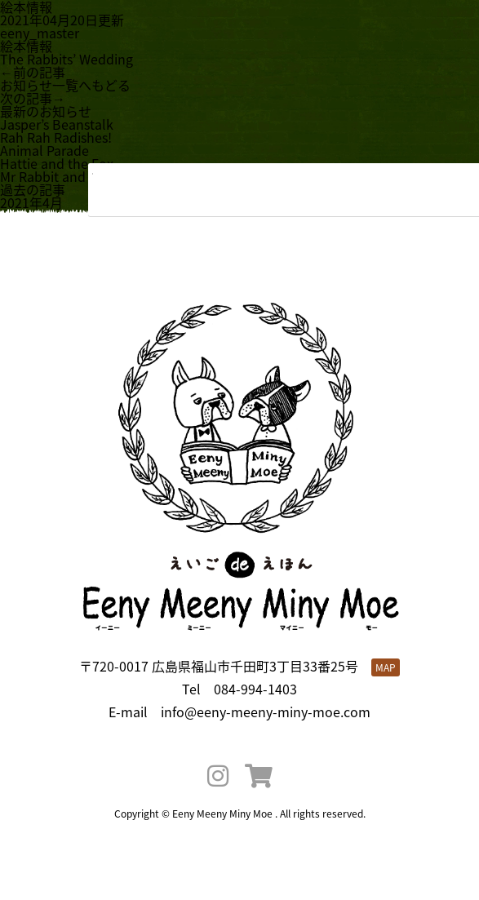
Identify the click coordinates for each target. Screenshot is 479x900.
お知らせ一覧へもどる (65, 85)
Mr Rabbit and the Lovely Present (101, 176)
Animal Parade (44, 150)
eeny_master (39, 32)
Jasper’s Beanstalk (56, 124)
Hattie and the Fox (56, 163)
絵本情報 (26, 45)
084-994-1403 (255, 688)
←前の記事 (32, 72)
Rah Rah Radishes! (56, 137)
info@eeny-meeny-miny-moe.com (265, 711)
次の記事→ (32, 98)
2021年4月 (31, 202)
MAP (385, 667)
